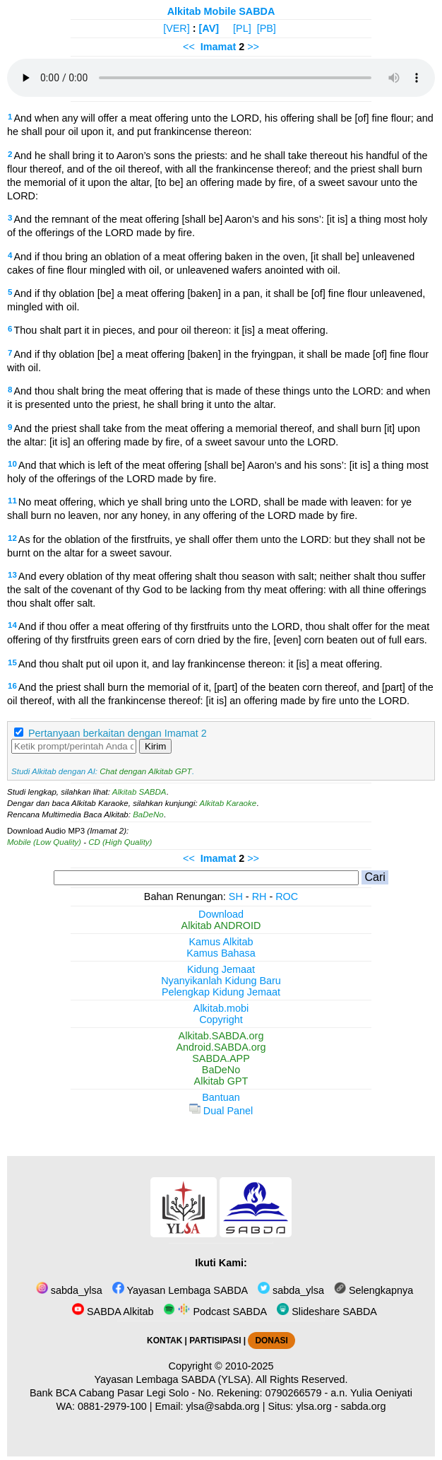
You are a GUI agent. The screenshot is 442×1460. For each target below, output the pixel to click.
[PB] (266, 28)
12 (12, 538)
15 (12, 662)
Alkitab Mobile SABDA (221, 11)
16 (12, 686)
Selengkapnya (373, 1290)
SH (236, 896)
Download (221, 914)
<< (189, 46)
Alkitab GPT (221, 1081)
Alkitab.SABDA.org (221, 1035)
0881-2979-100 (112, 1406)
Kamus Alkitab (221, 941)
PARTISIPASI (215, 1340)
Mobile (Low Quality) (44, 842)
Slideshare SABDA (327, 1311)
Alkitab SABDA (139, 792)
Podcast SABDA (215, 1311)
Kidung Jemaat (221, 969)
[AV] (209, 28)
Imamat (218, 46)
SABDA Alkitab (112, 1311)
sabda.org (363, 1406)
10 (12, 464)
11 (12, 500)
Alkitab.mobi (221, 1008)
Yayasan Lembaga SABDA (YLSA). (174, 1379)
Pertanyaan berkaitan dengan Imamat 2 (117, 733)
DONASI (271, 1340)
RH (259, 896)
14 (12, 625)
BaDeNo (148, 814)
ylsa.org (313, 1406)
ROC (286, 896)
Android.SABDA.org (220, 1047)
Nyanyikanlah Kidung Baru (221, 980)
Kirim (155, 746)
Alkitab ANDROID (221, 925)
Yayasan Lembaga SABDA (180, 1290)
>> (253, 46)
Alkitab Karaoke (228, 803)
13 (12, 575)
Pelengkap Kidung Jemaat (221, 992)
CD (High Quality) (120, 842)
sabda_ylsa (69, 1290)
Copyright (221, 1019)
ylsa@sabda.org (222, 1406)
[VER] (176, 28)
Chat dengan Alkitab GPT (145, 771)
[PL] (242, 28)
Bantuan (221, 1097)
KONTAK (164, 1340)
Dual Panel (221, 1110)
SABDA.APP (221, 1058)
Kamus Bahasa (221, 953)
